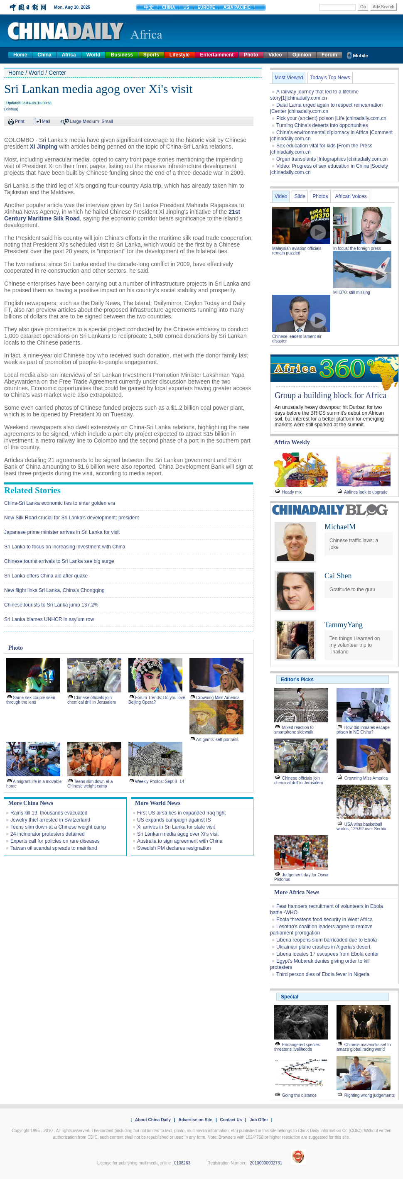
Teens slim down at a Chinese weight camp (90, 783)
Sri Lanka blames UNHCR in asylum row (49, 619)
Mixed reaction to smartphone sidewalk (294, 729)
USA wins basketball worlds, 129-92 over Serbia (361, 826)
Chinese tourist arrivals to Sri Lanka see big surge (59, 561)
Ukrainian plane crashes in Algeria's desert (323, 947)
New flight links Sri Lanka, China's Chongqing (54, 590)
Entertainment (217, 55)
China (44, 55)
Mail (46, 121)
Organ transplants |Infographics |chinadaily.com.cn (332, 159)
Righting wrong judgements (369, 1095)
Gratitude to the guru (352, 589)
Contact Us (231, 1120)
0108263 (182, 1163)
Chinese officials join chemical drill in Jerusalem (91, 699)
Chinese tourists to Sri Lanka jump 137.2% (51, 605)
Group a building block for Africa (330, 395)
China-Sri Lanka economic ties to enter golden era (59, 503)
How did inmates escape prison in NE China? (363, 729)
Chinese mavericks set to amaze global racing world (364, 1047)
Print (20, 121)
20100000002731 (266, 1163)
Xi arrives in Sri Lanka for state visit (176, 827)
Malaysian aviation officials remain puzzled (296, 250)
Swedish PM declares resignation (174, 848)
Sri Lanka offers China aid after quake (46, 576)
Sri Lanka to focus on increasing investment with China (64, 547)
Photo (251, 55)
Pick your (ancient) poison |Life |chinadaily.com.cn (331, 118)
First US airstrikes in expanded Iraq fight (181, 813)
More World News (157, 803)
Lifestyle (180, 55)
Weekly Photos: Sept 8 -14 (159, 781)
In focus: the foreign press (357, 248)
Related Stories (32, 490)
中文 (149, 7)
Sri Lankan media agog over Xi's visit (178, 834)
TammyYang (343, 625)
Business (122, 55)
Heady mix (292, 492)
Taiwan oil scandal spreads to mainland (53, 848)
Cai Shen (338, 576)
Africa (69, 55)
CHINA (168, 7)
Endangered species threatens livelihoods (297, 1047)
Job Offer (259, 1120)
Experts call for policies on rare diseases (55, 841)
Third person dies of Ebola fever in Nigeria (322, 974)
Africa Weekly (292, 442)
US (186, 7)
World (93, 55)
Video (275, 55)
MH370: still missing (351, 292)
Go (363, 7)
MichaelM (340, 527)
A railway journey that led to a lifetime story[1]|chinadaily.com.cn (314, 95)
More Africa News (296, 892)
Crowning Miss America (217, 697)
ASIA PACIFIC (237, 7)
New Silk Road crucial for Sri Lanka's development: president (71, 518)
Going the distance (299, 1095)
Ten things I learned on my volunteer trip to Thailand (354, 645)
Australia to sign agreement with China (179, 841)
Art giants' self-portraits (217, 739)
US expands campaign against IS (174, 820)
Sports (151, 55)
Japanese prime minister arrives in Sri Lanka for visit (62, 532)
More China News (30, 803)
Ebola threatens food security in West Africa (324, 919)
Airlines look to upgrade (366, 492)
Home (20, 55)
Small (107, 121)
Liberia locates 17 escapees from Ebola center (327, 954)
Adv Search (383, 7)
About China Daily (153, 1120)
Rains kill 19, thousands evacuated (48, 813)
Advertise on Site (195, 1120)
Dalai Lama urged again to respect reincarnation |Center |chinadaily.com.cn (326, 108)
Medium (91, 121)
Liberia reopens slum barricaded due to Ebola (326, 940)
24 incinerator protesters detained (47, 834)
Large (75, 121)
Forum (329, 55)
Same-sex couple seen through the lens (30, 699)
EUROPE (206, 7)
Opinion (301, 55)
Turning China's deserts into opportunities (322, 125)
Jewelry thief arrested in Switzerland (50, 820)
